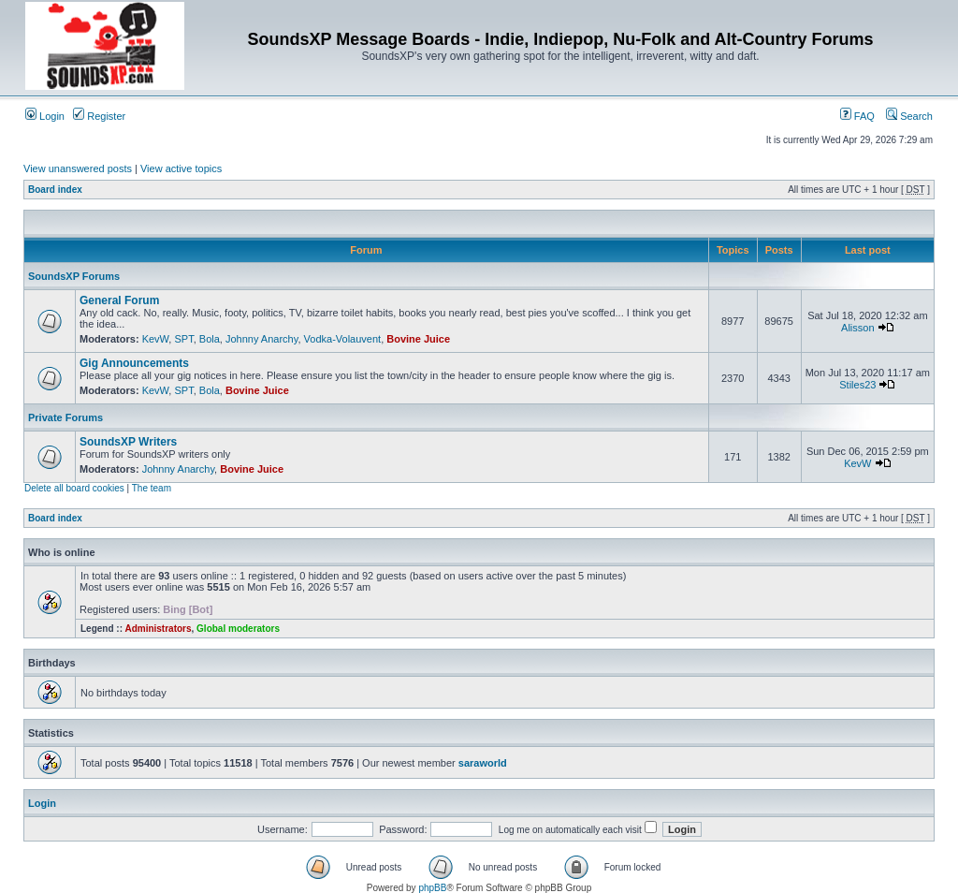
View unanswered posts (77, 168)
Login (45, 116)
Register (99, 116)
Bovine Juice (418, 338)
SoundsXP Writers (128, 441)
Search (909, 116)
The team (151, 488)
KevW (155, 338)
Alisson (857, 327)
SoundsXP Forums (74, 276)
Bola (209, 338)
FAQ (857, 116)
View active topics (181, 168)
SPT (183, 338)
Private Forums (65, 417)
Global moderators (238, 628)
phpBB (432, 888)
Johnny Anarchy (261, 338)
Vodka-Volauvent (343, 338)
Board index (55, 189)
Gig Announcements (134, 363)
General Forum (119, 300)
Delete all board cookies (74, 488)
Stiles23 (857, 384)
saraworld (482, 763)
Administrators (157, 628)
